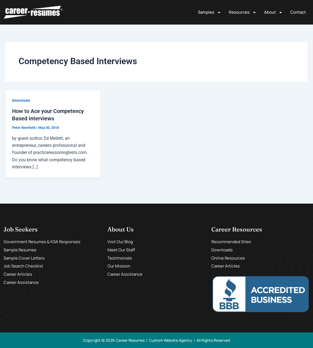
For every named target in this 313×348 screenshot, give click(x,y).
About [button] (273, 12)
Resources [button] (242, 12)
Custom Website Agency (170, 340)
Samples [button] (209, 12)
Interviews (21, 100)
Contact (298, 12)
